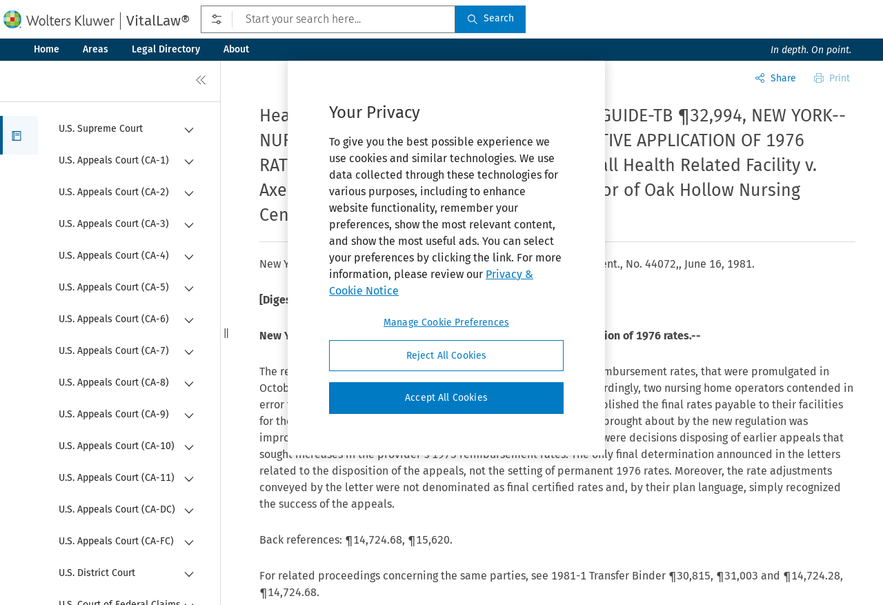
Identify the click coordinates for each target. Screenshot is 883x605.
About (236, 49)
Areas (95, 49)
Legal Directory (166, 49)
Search (490, 18)
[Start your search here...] (328, 19)
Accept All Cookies (446, 398)
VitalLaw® (158, 21)
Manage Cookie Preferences (446, 322)
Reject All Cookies (446, 355)
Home (46, 49)
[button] (19, 135)
